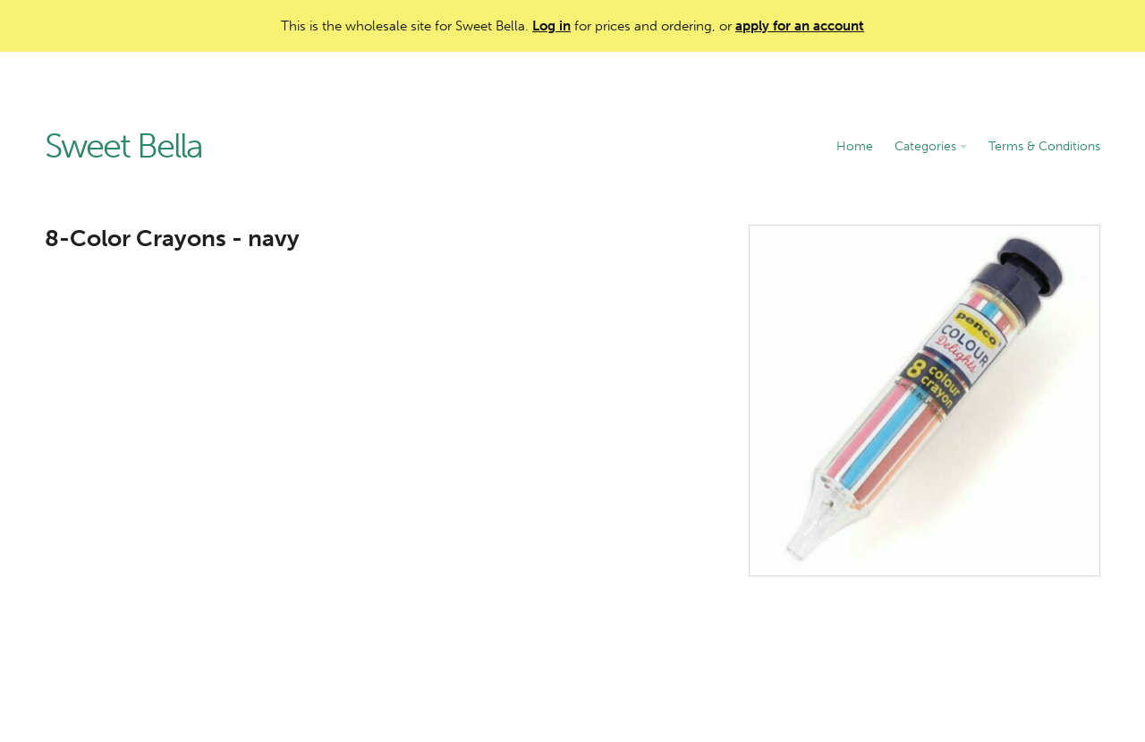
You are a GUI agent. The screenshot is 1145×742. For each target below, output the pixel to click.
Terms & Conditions (1044, 146)
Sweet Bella (123, 147)
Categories (931, 146)
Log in (551, 26)
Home (854, 146)
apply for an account (799, 26)
